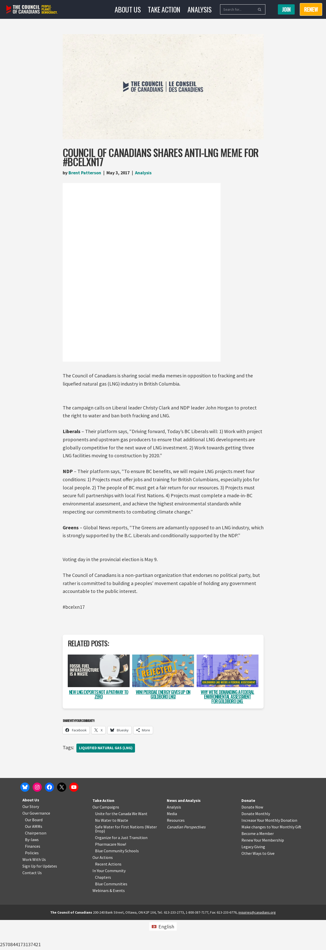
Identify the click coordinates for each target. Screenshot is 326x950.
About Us (128, 9)
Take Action (164, 9)
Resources (176, 850)
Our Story (30, 836)
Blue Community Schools (117, 880)
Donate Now (252, 837)
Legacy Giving (253, 876)
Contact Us (32, 902)
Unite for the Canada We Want (121, 843)
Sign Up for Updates (39, 896)
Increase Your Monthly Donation (269, 850)
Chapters (103, 907)
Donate (248, 830)
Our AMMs (33, 856)
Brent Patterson (85, 173)
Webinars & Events (108, 920)
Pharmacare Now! (110, 874)
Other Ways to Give (258, 883)
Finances (32, 876)
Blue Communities (111, 913)
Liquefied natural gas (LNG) (106, 749)
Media (172, 843)
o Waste (121, 850)
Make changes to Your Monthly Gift (271, 856)
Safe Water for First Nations (119, 856)
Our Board (34, 849)
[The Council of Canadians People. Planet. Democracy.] (32, 9)
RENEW (311, 9)
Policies (32, 882)
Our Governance (36, 843)
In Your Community (109, 900)
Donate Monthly (255, 843)
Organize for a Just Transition (121, 867)
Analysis (199, 9)
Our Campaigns (105, 837)
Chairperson (35, 863)
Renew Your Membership (262, 870)
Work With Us (34, 889)
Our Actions (102, 887)
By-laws (32, 869)
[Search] (237, 9)
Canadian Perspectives (186, 856)
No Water (103, 850)
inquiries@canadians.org (257, 942)
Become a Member (257, 863)
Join (286, 9)
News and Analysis (184, 830)
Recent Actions (108, 894)
